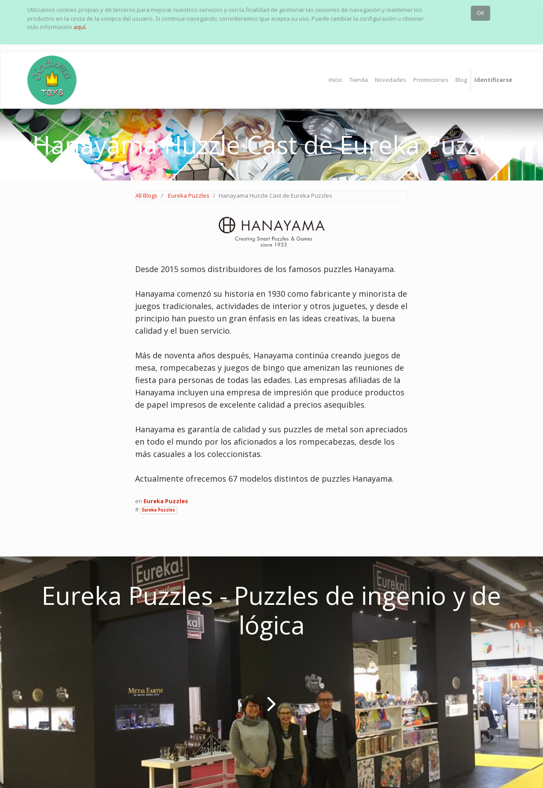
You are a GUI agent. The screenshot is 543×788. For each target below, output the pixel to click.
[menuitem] (335, 80)
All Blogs (147, 195)
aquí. (80, 27)
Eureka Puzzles (188, 195)
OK (480, 13)
